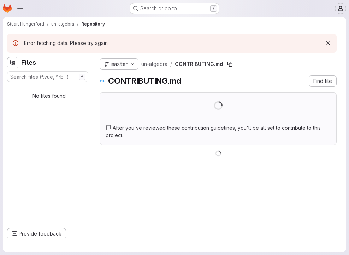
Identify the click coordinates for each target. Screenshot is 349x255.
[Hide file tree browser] (12, 62)
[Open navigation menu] (20, 8)
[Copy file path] (230, 64)
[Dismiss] (328, 43)
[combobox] (47, 76)
